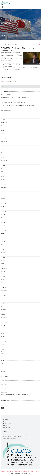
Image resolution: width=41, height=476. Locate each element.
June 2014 (3, 276)
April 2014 (3, 282)
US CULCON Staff (9, 471)
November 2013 (4, 290)
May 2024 (2, 127)
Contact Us (3, 471)
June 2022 (3, 149)
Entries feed (3, 366)
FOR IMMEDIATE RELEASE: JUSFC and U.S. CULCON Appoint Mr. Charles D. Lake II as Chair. (17, 105)
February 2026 (3, 117)
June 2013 (3, 298)
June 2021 (3, 165)
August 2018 (3, 214)
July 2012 (2, 328)
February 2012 (3, 341)
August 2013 (3, 295)
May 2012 (2, 333)
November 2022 (4, 141)
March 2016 (3, 246)
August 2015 (3, 255)
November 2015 (4, 252)
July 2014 (2, 274)
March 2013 (3, 306)
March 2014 (3, 284)
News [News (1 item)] (2, 407)
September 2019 (4, 190)
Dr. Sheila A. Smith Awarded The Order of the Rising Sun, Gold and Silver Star (15, 97)
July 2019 (2, 195)
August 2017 (3, 222)
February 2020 (3, 184)
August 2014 (3, 271)
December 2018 (4, 206)
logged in (7, 81)
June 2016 (3, 241)
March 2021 (3, 168)
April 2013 (3, 303)
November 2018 (4, 209)
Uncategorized (3, 355)
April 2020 (3, 179)
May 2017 (2, 228)
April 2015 (3, 260)
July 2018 (2, 217)
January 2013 (3, 311)
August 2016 (3, 236)
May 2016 (2, 244)
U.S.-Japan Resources (7, 423)
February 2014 (3, 287)
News (2, 351)
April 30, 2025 (3, 388)
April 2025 (3, 119)
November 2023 (4, 136)
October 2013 (3, 293)
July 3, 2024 (3, 396)
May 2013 (2, 301)
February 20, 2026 (4, 384)
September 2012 (4, 322)
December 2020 (4, 173)
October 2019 (3, 187)
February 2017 (3, 230)
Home (4, 421)
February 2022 (3, 157)
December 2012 (4, 314)
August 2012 (3, 325)
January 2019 (3, 203)
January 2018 (3, 219)
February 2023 (3, 138)
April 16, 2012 (9, 44)
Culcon (3, 44)
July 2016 (2, 238)
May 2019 (2, 200)
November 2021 (4, 160)
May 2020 (2, 176)
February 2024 (3, 130)
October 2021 (3, 163)
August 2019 (3, 192)
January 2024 (3, 133)
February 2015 (3, 265)
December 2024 (4, 122)
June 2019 (3, 198)
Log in (2, 363)
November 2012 (4, 317)
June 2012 (3, 330)
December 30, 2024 (4, 392)
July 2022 (2, 146)
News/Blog (5, 425)
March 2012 (3, 339)
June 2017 (3, 225)
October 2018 (3, 211)
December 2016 (4, 233)
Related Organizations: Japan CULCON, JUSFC (31, 471)
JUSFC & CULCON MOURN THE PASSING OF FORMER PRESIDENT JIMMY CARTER (16, 100)
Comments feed (4, 368)
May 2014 (2, 279)
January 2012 (3, 344)
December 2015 (4, 249)
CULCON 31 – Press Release (6, 94)
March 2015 (3, 263)
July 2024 (2, 125)
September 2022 (4, 144)
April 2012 (3, 336)
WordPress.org (3, 371)
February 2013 (3, 309)
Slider (2, 353)
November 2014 (4, 268)
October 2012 (3, 320)
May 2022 (2, 152)
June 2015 (3, 257)
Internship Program (6, 427)
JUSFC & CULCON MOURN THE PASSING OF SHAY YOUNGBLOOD (13, 102)
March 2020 (3, 182)
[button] (39, 44)
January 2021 (3, 171)
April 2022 (3, 154)
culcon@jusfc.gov (13, 438)
